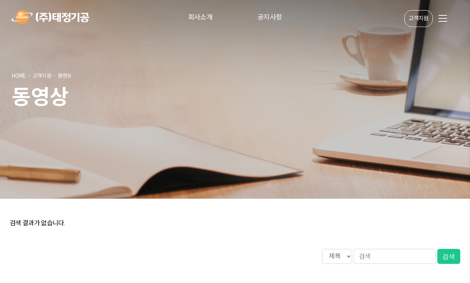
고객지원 (418, 18)
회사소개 (200, 17)
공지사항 (270, 17)
